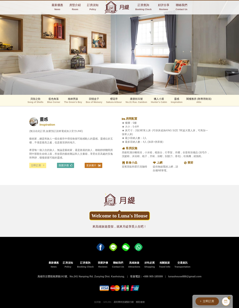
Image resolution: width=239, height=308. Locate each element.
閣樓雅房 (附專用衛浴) (198, 100)
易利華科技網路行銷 (124, 302)
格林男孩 (73, 100)
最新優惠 (57, 7)
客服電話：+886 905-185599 (146, 276)
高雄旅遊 (134, 264)
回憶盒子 (94, 100)
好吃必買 (149, 264)
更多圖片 (91, 165)
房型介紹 (75, 7)
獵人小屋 (159, 100)
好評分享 (163, 7)
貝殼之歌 (35, 100)
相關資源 (164, 264)
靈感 (176, 100)
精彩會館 (140, 302)
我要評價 (64, 165)
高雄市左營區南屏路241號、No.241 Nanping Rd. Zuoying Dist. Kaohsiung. (81, 276)
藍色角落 (53, 100)
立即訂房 (36, 165)
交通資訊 (182, 264)
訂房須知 (92, 7)
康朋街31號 (136, 100)
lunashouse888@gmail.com (184, 276)
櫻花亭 (114, 100)
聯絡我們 (181, 7)
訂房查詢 (143, 7)
